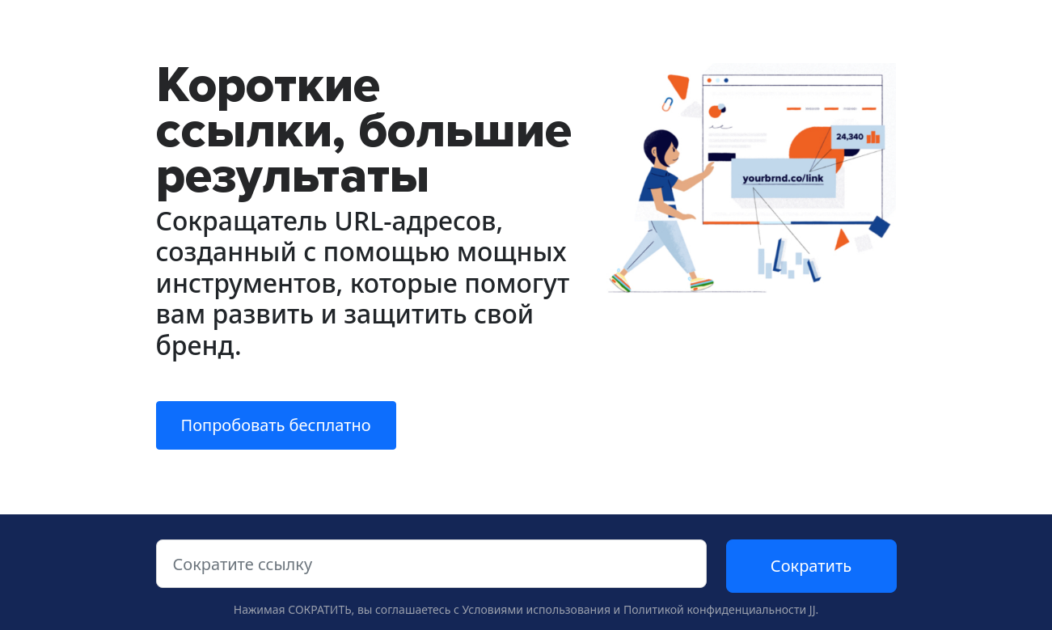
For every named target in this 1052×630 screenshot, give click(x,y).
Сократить (811, 566)
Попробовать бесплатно (276, 425)
